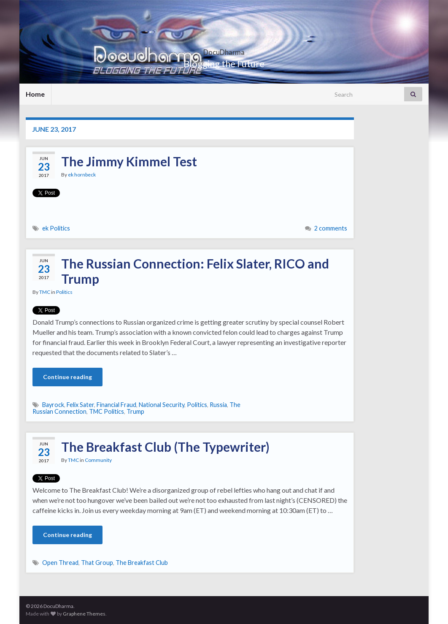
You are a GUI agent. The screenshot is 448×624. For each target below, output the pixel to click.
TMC (44, 292)
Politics (64, 292)
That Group (97, 562)
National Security (161, 404)
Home (35, 94)
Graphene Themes (84, 613)
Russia (218, 404)
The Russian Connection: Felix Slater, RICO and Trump (195, 271)
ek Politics (56, 228)
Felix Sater (80, 404)
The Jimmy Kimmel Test (129, 161)
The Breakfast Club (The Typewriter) (165, 446)
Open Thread (60, 562)
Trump (135, 411)
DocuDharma (224, 49)
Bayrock (53, 404)
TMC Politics (106, 411)
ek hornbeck (82, 174)
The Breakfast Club (142, 562)
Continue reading (67, 376)
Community (98, 460)
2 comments (330, 228)
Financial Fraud (116, 404)
